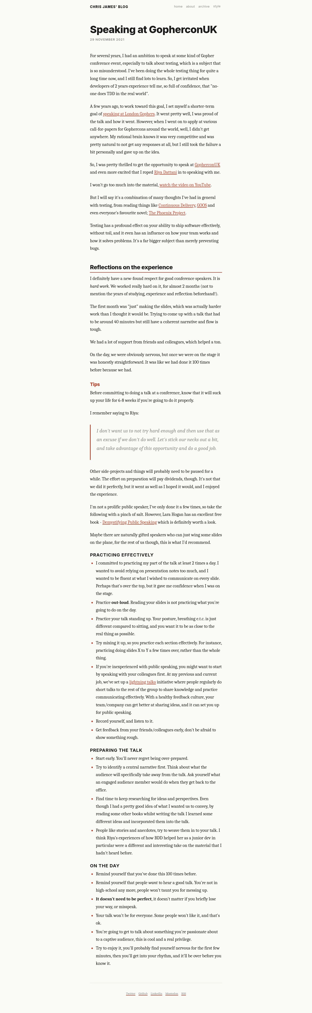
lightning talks (142, 682)
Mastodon (171, 993)
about (190, 6)
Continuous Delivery (177, 205)
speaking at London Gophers (129, 114)
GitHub (142, 993)
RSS (183, 993)
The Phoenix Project (167, 212)
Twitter (130, 993)
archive (204, 6)
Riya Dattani (165, 172)
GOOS (202, 205)
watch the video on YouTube (185, 185)
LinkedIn (156, 993)
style (217, 6)
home (178, 6)
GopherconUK (207, 164)
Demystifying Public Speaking (129, 522)
